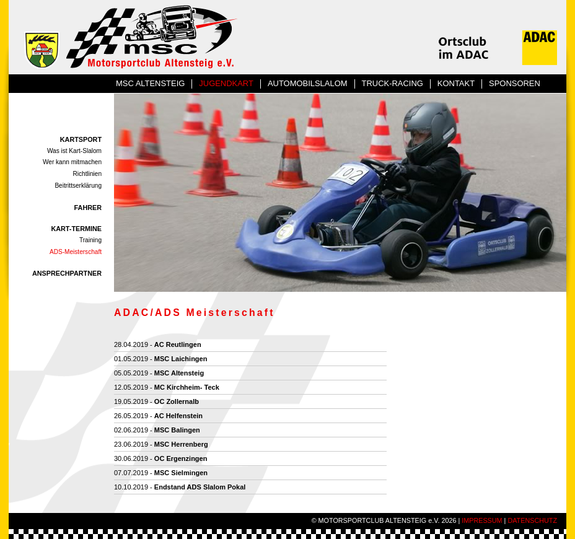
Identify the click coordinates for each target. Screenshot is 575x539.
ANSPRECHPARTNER (67, 273)
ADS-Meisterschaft (76, 251)
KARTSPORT (81, 139)
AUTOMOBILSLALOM (308, 83)
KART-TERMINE (76, 228)
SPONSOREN (514, 83)
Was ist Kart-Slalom (74, 150)
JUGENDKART (226, 83)
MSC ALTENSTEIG (150, 83)
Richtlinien (87, 173)
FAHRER (88, 207)
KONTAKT (456, 83)
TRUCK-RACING (392, 83)
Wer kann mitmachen (72, 162)
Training (90, 240)
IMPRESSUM (482, 520)
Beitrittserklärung (78, 185)
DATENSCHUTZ (532, 520)
